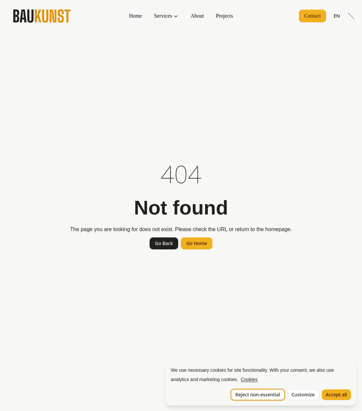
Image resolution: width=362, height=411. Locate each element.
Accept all (336, 394)
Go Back (164, 243)
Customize (303, 394)
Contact (312, 16)
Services (163, 16)
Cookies (249, 379)
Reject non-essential (257, 394)
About (197, 16)
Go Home (196, 243)
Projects (224, 16)
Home (135, 16)
